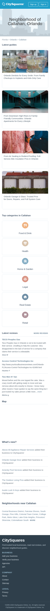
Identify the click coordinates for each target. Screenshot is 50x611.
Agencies (6, 563)
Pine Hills (14, 514)
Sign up (33, 4)
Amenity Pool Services (12, 470)
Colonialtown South (20, 520)
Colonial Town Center (28, 514)
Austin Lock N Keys (10, 490)
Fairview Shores (32, 511)
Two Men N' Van (9, 377)
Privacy (5, 592)
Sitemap (5, 583)
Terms (4, 596)
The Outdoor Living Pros (13, 480)
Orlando (13, 40)
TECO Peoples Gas (11, 339)
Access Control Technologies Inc (17, 361)
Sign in (43, 4)
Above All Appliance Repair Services (18, 450)
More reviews (41, 333)
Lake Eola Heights (27, 517)
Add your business (9, 556)
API (3, 567)
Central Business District (13, 511)
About (4, 576)
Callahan (22, 40)
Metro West (12, 517)
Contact (5, 580)
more (39, 392)
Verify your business (10, 560)
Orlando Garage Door (11, 460)
